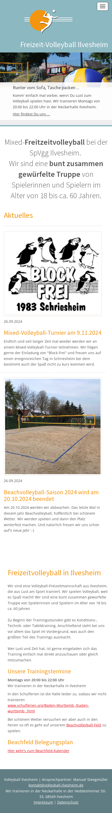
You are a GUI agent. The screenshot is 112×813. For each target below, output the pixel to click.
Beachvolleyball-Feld (83, 725)
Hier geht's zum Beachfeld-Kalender (38, 750)
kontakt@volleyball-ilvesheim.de (56, 785)
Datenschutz (68, 802)
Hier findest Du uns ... (31, 114)
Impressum (43, 802)
